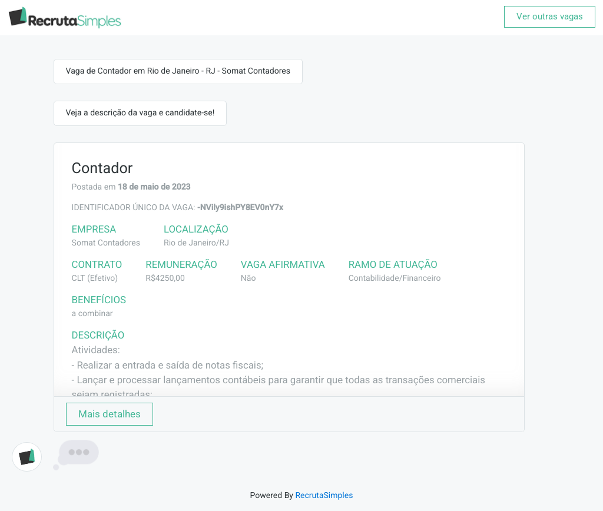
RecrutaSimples (324, 495)
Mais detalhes (109, 414)
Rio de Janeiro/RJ (196, 243)
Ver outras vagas (549, 16)
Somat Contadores (106, 243)
